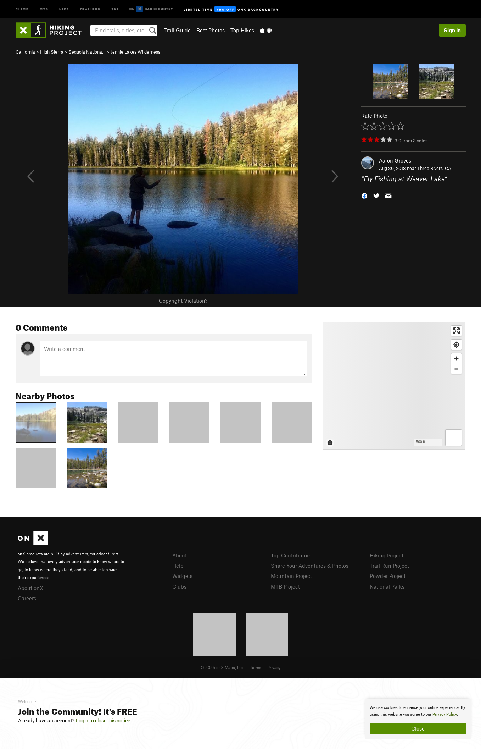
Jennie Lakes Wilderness (135, 52)
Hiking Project (386, 555)
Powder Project (388, 576)
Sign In (452, 30)
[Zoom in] (456, 358)
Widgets (182, 576)
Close (418, 728)
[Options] (454, 438)
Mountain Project (291, 576)
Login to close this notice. (104, 720)
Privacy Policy (444, 714)
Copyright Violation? (183, 300)
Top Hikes (242, 30)
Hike (64, 8)
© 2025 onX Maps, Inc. (222, 667)
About (179, 555)
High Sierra (51, 52)
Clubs (179, 586)
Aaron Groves (395, 160)
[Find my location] (456, 345)
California (25, 52)
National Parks (387, 586)
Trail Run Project (389, 565)
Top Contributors (291, 555)
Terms (255, 667)
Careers (27, 598)
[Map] (394, 385)
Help (178, 565)
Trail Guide (177, 30)
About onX (30, 588)
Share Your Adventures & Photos (309, 565)
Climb (22, 8)
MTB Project (285, 586)
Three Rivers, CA (434, 168)
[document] (418, 719)
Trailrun (90, 8)
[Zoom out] (456, 369)
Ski (115, 8)
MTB (44, 8)
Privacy (274, 667)
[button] (364, 195)
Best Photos (210, 30)
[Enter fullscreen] (456, 331)
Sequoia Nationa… (87, 52)
